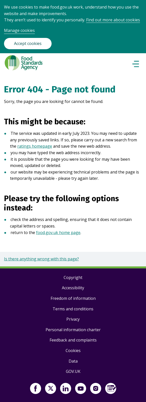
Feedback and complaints (73, 340)
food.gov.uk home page (58, 232)
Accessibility (73, 288)
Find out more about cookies (113, 20)
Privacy (73, 319)
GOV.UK (73, 371)
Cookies (73, 350)
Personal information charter (73, 329)
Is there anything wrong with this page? (41, 259)
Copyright (73, 277)
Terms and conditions (73, 309)
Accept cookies (28, 43)
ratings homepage (34, 146)
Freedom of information (73, 298)
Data (73, 361)
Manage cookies (19, 30)
